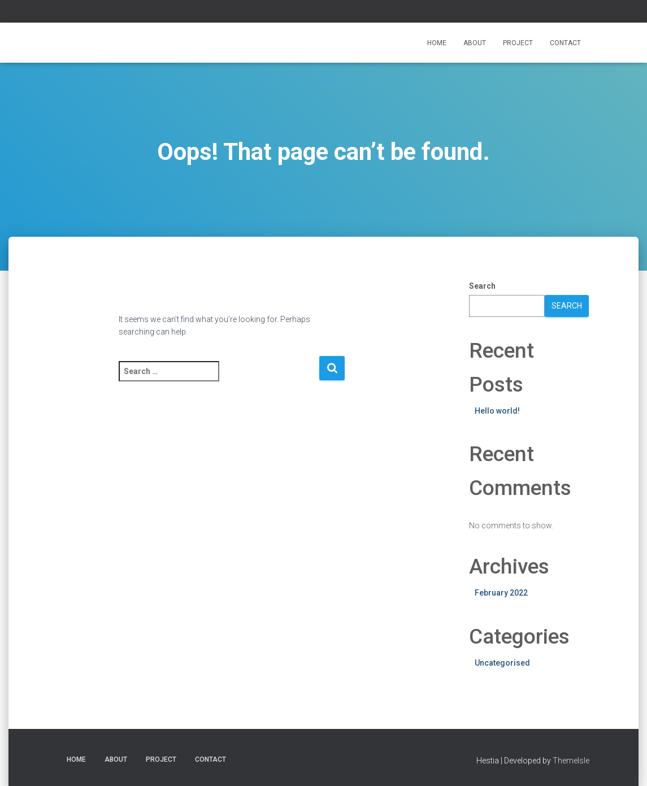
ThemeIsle (571, 760)
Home (436, 43)
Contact (565, 43)
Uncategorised (502, 662)
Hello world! (497, 410)
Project (518, 43)
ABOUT (474, 43)
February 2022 (501, 592)
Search (482, 285)
